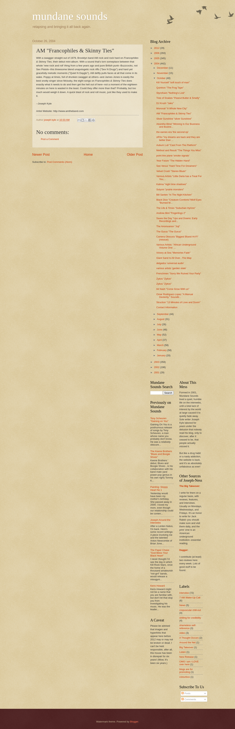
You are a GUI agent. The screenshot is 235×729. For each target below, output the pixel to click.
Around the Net (187, 642)
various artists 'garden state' (171, 268)
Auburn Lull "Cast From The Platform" (176, 145)
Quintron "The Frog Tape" (170, 87)
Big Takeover (186, 647)
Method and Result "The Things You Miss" (178, 150)
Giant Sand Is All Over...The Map (174, 258)
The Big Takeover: (189, 486)
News (182, 605)
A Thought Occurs (189, 637)
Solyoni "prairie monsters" (170, 189)
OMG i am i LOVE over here (189, 663)
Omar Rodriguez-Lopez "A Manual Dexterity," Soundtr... (174, 295)
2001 (157, 372)
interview (184, 592)
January (161, 355)
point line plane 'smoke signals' (172, 155)
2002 (157, 367)
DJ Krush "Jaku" (165, 103)
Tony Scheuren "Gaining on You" (159, 420)
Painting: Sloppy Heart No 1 (159, 488)
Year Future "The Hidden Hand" (173, 160)
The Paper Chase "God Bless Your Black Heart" (159, 553)
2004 (157, 63)
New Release (186, 656)
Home (88, 154)
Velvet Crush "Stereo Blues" (171, 171)
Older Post (135, 154)
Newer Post (41, 154)
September (163, 314)
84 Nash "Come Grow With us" (172, 289)
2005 (157, 58)
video (182, 633)
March (160, 345)
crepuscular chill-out (190, 610)
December (163, 67)
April (159, 339)
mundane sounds (70, 16)
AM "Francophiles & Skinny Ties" (173, 113)
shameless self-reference (187, 626)
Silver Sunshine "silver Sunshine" (174, 118)
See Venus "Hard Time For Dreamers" (176, 165)
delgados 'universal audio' (170, 263)
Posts (185, 693)
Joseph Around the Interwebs (160, 521)
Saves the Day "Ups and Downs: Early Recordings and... (176, 219)
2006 (157, 53)
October (161, 78)
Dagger (183, 550)
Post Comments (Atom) (59, 162)
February (162, 350)
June (160, 329)
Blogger (134, 721)
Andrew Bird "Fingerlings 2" (171, 213)
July (159, 324)
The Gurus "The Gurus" (168, 231)
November (163, 73)
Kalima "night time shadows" (171, 184)
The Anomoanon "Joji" (168, 226)
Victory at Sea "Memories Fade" (173, 252)
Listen (182, 652)
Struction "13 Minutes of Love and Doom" (178, 302)
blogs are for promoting (186, 670)
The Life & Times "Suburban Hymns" (175, 208)
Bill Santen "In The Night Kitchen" (174, 194)
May (159, 334)
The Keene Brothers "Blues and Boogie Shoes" (161, 454)
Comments (188, 699)
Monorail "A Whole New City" (171, 108)
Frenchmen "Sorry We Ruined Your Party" (178, 273)
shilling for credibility (190, 617)
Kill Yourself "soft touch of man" (173, 82)
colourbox (184, 676)
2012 (157, 48)
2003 (157, 362)
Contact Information (166, 307)
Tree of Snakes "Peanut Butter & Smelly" (178, 98)
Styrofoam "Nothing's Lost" (170, 92)
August (161, 319)
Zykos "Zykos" (163, 278)
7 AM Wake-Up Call (189, 597)
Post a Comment (50, 139)
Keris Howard (157, 585)
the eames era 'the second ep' (172, 132)
